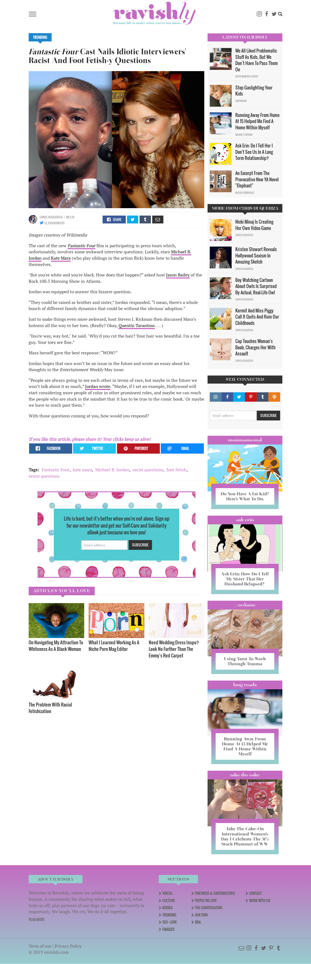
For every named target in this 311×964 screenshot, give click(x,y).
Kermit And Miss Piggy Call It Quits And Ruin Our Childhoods (257, 316)
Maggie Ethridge (244, 134)
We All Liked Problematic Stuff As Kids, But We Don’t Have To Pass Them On (256, 60)
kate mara (82, 470)
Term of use (40, 946)
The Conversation (208, 907)
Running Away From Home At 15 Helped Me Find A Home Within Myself (257, 121)
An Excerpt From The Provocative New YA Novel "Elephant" (257, 179)
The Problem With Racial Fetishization (50, 707)
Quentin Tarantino (137, 325)
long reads (245, 685)
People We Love (206, 900)
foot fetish (176, 470)
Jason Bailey (178, 275)
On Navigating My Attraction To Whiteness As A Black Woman (56, 645)
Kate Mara (61, 258)
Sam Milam (240, 101)
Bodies (167, 907)
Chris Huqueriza (51, 217)
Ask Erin (245, 520)
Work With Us (259, 900)
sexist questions (44, 476)
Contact (255, 893)
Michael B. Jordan (112, 470)
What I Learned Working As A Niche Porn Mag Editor (114, 645)
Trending (40, 37)
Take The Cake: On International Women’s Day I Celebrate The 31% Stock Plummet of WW (245, 836)
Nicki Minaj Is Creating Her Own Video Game (254, 224)
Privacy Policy (68, 946)
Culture (168, 900)
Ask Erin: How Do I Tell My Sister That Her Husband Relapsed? (245, 579)
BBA (198, 922)
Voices (167, 893)
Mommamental (245, 440)
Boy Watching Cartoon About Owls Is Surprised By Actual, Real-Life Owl (256, 286)
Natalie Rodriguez (244, 192)
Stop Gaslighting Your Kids (254, 90)
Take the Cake (245, 775)
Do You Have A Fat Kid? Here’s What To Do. (245, 496)
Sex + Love (169, 922)
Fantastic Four (56, 470)
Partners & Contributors (215, 893)
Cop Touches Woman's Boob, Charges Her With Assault (255, 347)
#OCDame (244, 605)
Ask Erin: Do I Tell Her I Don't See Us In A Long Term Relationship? (254, 151)
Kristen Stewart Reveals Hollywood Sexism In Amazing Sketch (256, 255)
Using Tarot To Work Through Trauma (245, 661)
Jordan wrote (97, 386)
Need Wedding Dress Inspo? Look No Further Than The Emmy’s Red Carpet (174, 649)
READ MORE (37, 919)
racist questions (148, 470)
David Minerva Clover (246, 76)
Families (168, 929)
